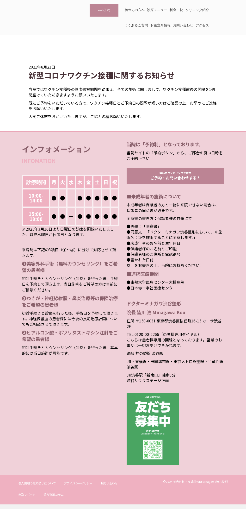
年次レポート (27, 499)
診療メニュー (157, 10)
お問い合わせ (183, 25)
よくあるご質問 (136, 25)
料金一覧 (176, 10)
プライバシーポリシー (78, 488)
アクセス (202, 25)
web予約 (104, 10)
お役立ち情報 (160, 25)
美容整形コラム (53, 499)
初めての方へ (134, 10)
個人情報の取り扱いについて (37, 488)
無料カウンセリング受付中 (175, 178)
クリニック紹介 (197, 10)
